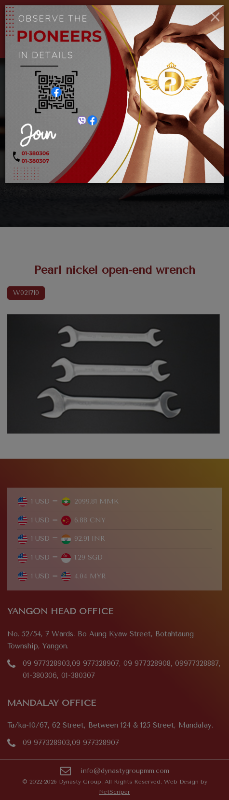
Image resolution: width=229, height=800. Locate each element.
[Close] (215, 17)
